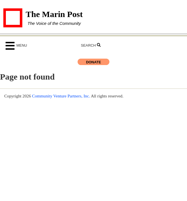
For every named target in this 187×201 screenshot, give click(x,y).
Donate (93, 62)
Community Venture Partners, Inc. (61, 96)
